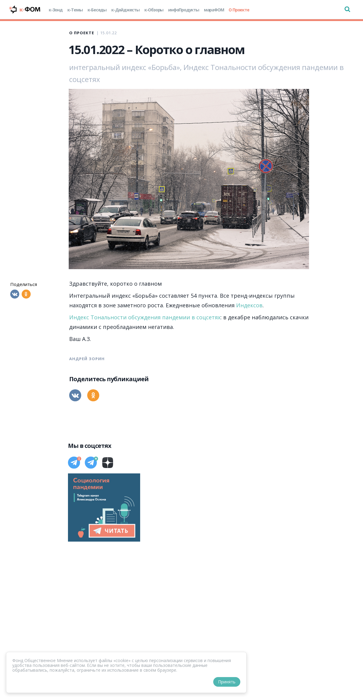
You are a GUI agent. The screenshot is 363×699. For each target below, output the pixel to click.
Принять (226, 682)
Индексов (249, 305)
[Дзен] (108, 463)
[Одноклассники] (26, 294)
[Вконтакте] (14, 294)
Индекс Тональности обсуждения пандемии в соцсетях (144, 317)
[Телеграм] (74, 463)
